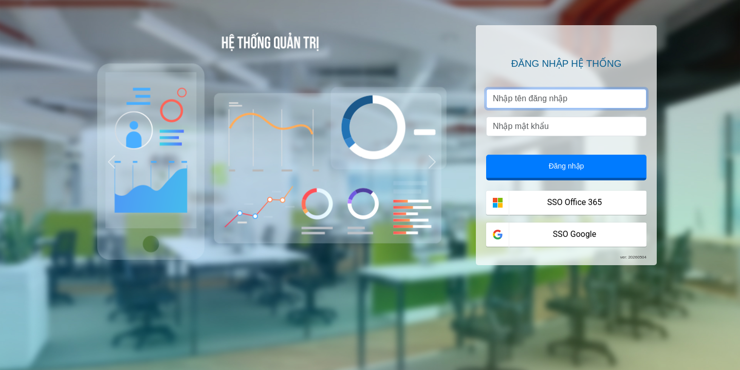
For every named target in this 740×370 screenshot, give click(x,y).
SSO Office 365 (574, 202)
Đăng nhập (566, 166)
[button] (111, 162)
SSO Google (574, 234)
